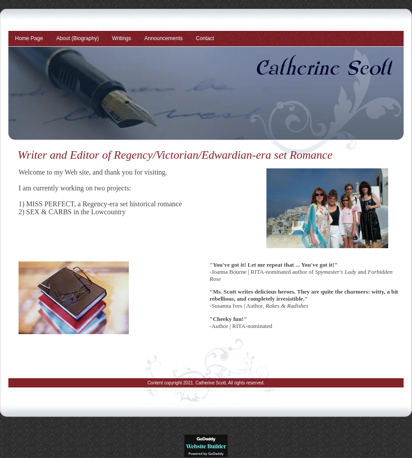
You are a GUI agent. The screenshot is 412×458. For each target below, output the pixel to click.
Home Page (29, 38)
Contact (205, 38)
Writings (121, 38)
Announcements (163, 38)
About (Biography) (77, 38)
